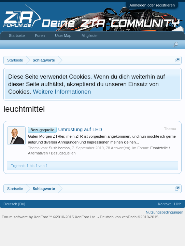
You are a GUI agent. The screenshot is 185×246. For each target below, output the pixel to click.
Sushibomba (59, 148)
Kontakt (164, 204)
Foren (40, 35)
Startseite (17, 35)
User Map (63, 35)
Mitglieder (90, 35)
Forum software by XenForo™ (49, 217)
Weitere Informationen (62, 91)
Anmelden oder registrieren (152, 5)
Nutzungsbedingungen (164, 212)
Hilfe (178, 204)
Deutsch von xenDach (129, 217)
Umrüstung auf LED (65, 129)
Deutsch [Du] (14, 204)
